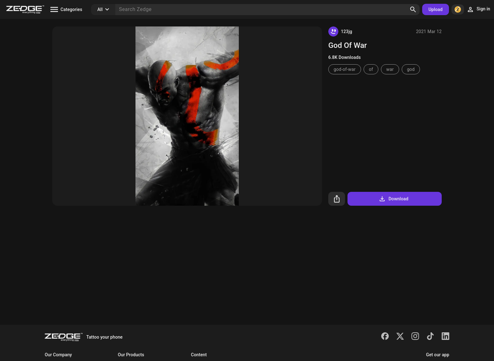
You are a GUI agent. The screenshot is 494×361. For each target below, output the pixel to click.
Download (393, 199)
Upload (435, 9)
